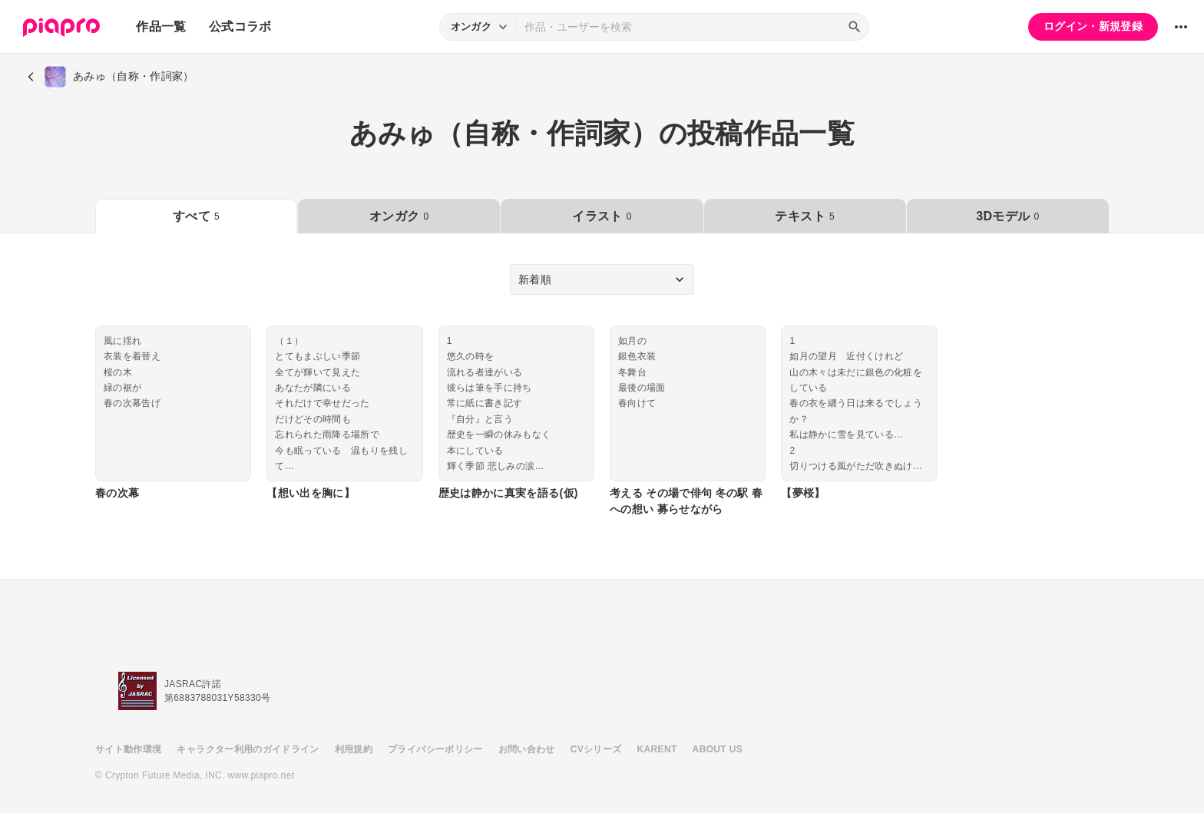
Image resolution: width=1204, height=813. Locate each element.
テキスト (804, 216)
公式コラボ (240, 26)
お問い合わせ (526, 749)
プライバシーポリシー (435, 749)
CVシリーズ (596, 749)
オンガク (398, 216)
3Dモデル (1007, 216)
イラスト (601, 216)
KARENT (657, 749)
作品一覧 (161, 26)
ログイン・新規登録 (1093, 26)
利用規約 (353, 749)
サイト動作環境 (128, 749)
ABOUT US (718, 749)
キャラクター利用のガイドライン (248, 749)
